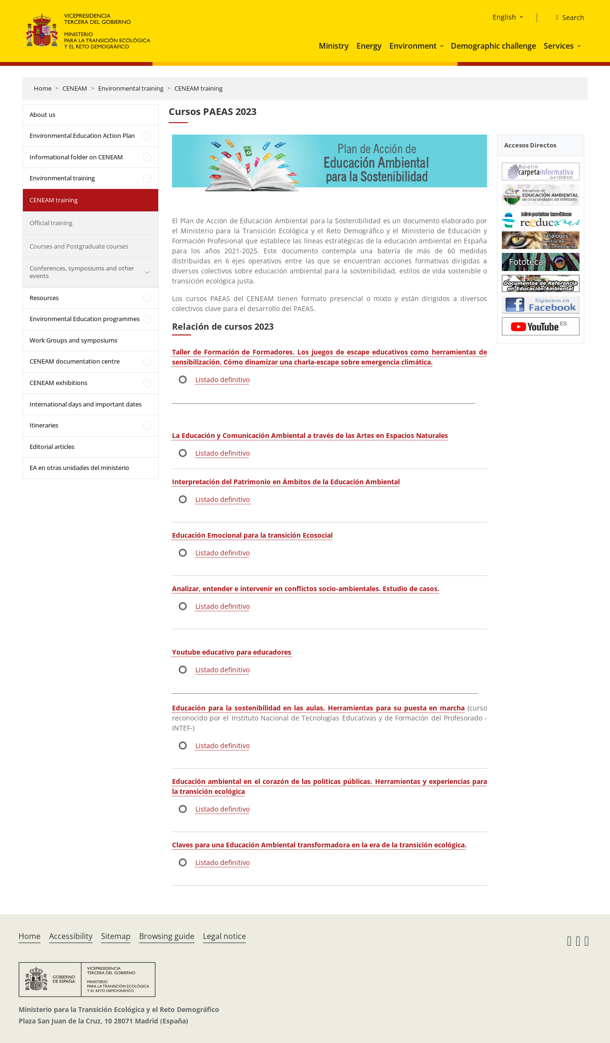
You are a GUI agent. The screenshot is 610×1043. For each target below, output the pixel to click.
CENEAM (74, 88)
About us (42, 114)
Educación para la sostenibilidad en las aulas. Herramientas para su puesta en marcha (318, 707)
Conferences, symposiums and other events (82, 272)
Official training (51, 223)
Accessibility (70, 936)
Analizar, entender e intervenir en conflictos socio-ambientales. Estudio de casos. (305, 588)
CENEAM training (198, 88)
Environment (413, 46)
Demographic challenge (493, 46)
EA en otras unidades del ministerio (79, 467)
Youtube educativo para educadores (232, 652)
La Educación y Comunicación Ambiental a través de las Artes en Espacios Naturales (310, 435)
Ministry (334, 46)
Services (559, 46)
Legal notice (224, 936)
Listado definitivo (222, 379)
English (504, 16)
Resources (44, 297)
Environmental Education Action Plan (82, 135)
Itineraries (44, 425)
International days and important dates (86, 404)
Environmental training (130, 88)
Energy (369, 46)
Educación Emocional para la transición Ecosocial (252, 535)
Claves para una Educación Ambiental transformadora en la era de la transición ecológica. (319, 844)
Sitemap (116, 936)
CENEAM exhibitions (58, 382)
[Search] (566, 17)
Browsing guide (166, 936)
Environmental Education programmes (85, 318)
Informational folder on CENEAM (76, 157)
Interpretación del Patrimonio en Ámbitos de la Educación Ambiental (286, 481)
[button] (442, 46)
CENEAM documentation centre (75, 361)
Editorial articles (52, 446)
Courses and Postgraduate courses (79, 246)
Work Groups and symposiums (73, 340)
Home (42, 88)
